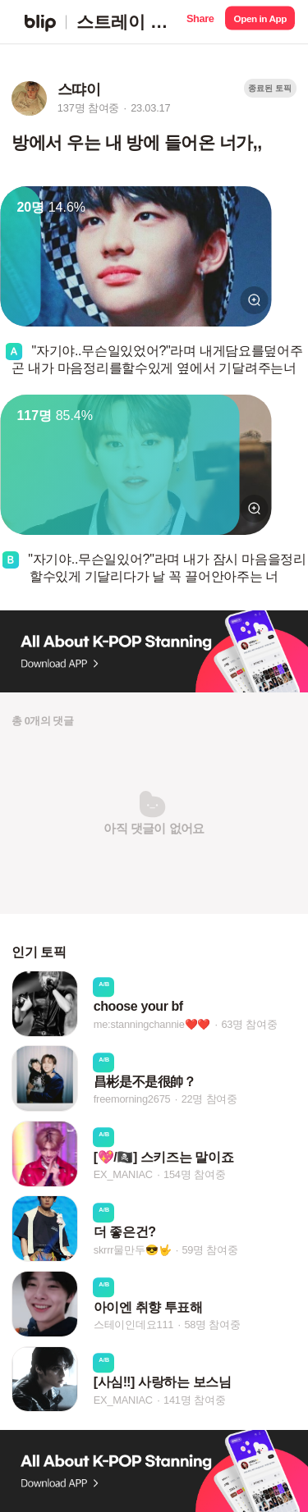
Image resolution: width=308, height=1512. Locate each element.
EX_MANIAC (123, 1174)
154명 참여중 (194, 1174)
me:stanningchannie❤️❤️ (152, 1024)
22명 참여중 (209, 1100)
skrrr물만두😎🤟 (133, 1250)
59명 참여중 (209, 1250)
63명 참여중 (249, 1024)
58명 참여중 (212, 1324)
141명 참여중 (194, 1400)
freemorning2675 (132, 1100)
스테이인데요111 (134, 1324)
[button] (200, 22)
